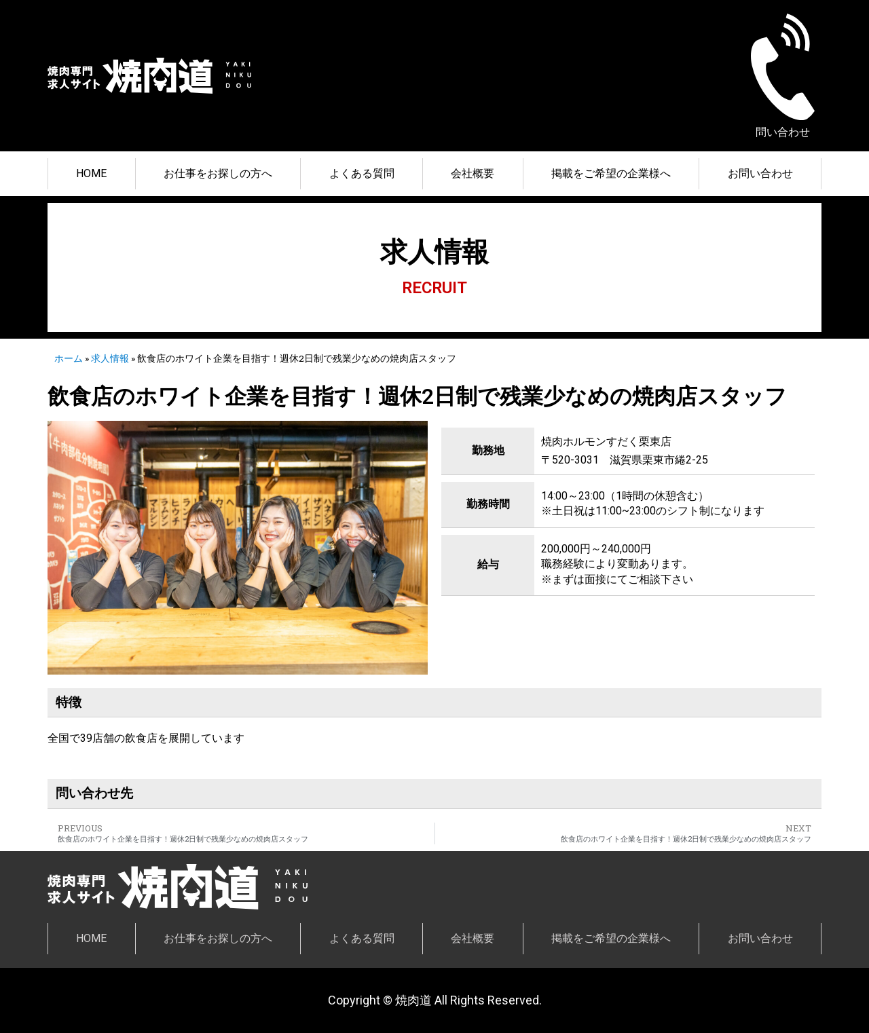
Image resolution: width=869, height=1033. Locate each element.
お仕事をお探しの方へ (218, 173)
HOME (91, 173)
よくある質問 (361, 173)
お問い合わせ (760, 173)
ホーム (68, 358)
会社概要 (472, 173)
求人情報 (110, 358)
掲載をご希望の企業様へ (611, 173)
